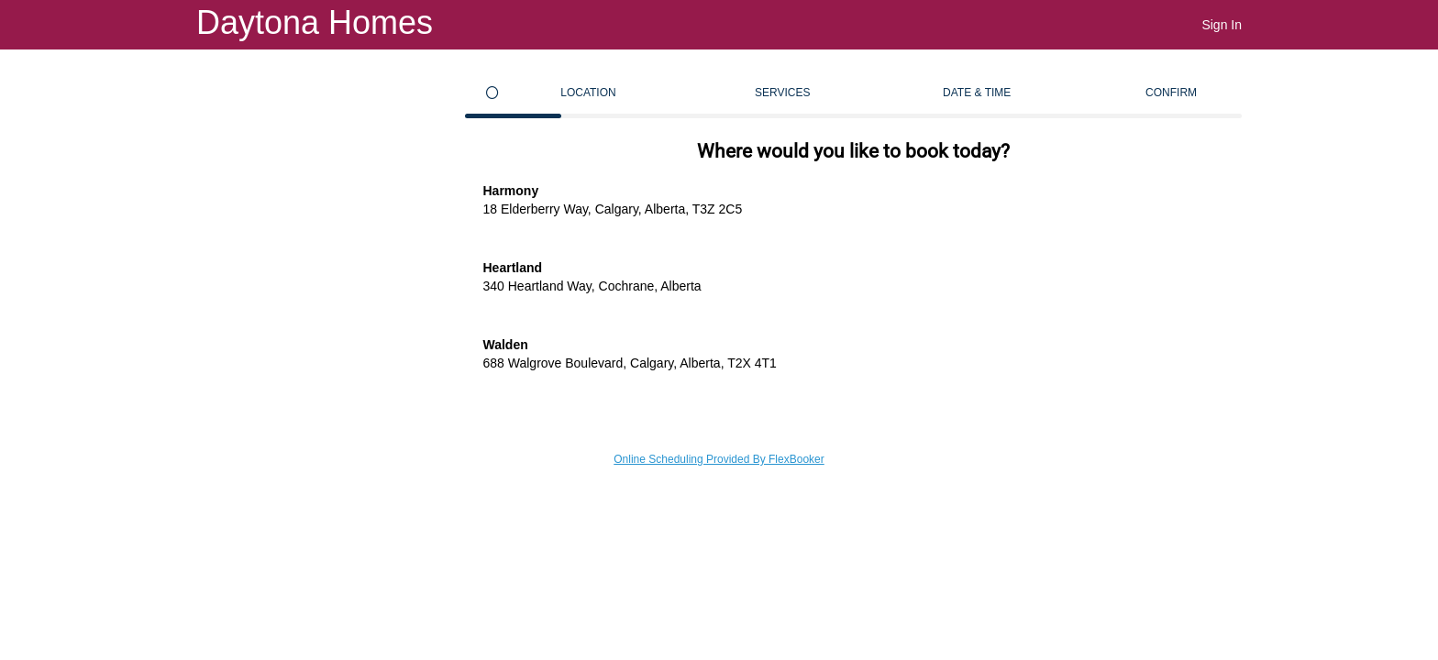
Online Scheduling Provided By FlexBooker (719, 459)
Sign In (1221, 24)
